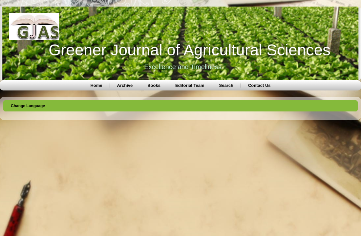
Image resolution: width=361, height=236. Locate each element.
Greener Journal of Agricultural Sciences (189, 50)
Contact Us (259, 85)
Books (153, 85)
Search (226, 85)
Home (96, 85)
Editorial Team (189, 85)
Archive (125, 85)
